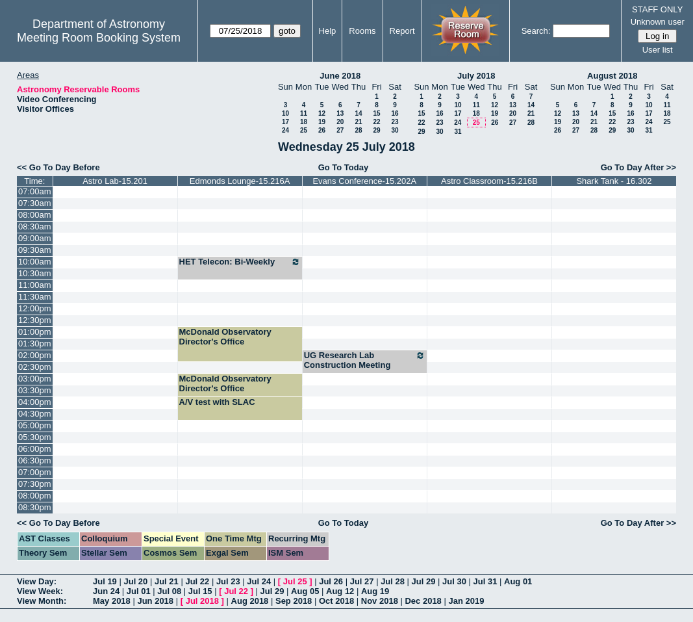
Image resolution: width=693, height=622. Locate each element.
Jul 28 (393, 581)
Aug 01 (518, 581)
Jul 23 (228, 581)
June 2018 (340, 76)
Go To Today (343, 167)
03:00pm (34, 378)
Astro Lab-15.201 (114, 181)
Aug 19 (375, 591)
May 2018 (112, 601)
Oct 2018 (336, 601)
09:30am (34, 250)
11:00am (34, 285)
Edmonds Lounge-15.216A (240, 181)
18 (303, 121)
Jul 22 (197, 581)
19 (321, 121)
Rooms (362, 31)
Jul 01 (139, 591)
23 (394, 121)
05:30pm (34, 437)
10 (285, 113)
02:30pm (34, 367)
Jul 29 (424, 581)
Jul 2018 (202, 601)
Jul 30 (454, 581)
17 (285, 121)
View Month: (41, 601)
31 (457, 131)
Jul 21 (167, 581)
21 (358, 121)
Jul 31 (485, 581)
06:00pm (34, 449)
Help (327, 31)
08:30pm (34, 507)
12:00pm (34, 308)
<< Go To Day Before (58, 167)
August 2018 (612, 76)
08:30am (34, 226)
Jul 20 (135, 581)
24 (285, 130)
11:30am (34, 297)
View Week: (40, 591)
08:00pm (34, 495)
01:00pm (34, 332)
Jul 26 (331, 581)
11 (303, 113)
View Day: (37, 581)
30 (394, 130)
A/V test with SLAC (217, 402)
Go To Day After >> (638, 167)
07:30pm (34, 484)
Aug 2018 (250, 601)
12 (321, 113)
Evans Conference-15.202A (364, 181)
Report (402, 31)
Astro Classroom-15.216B (489, 181)
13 (340, 113)
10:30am (34, 273)
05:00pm (34, 425)
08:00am (34, 215)
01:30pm (34, 343)
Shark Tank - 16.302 (613, 181)
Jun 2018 (155, 601)
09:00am (34, 238)
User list (657, 50)
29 (376, 130)
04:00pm (34, 402)
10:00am (34, 261)
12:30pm (34, 320)
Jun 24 (106, 591)
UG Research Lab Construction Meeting (364, 360)
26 (321, 130)
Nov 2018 (379, 601)
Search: (536, 31)
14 (358, 113)
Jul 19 (105, 581)
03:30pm (34, 390)
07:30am (34, 203)
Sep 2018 (293, 601)
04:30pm (34, 414)
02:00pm (34, 355)
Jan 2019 (466, 601)
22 (376, 121)
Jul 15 (200, 591)
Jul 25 (295, 581)
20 (340, 121)
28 (358, 130)
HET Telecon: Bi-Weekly (240, 262)
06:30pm (34, 460)
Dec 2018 (423, 601)
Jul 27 (362, 581)
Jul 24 (259, 581)
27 (340, 130)
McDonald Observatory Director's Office (225, 336)
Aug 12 (340, 591)
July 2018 (476, 76)
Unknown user (658, 22)
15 (376, 113)
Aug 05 (305, 591)
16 (394, 113)
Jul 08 (169, 591)
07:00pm (34, 472)
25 (303, 130)
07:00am (34, 191)
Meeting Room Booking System (99, 37)
